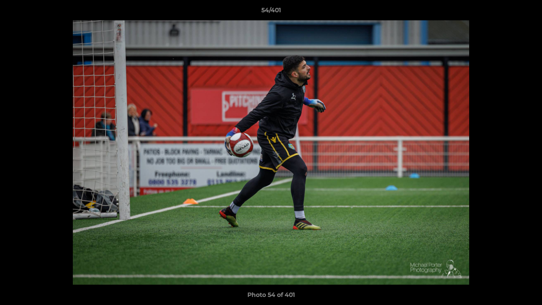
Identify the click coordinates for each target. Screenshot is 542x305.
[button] (527, 12)
